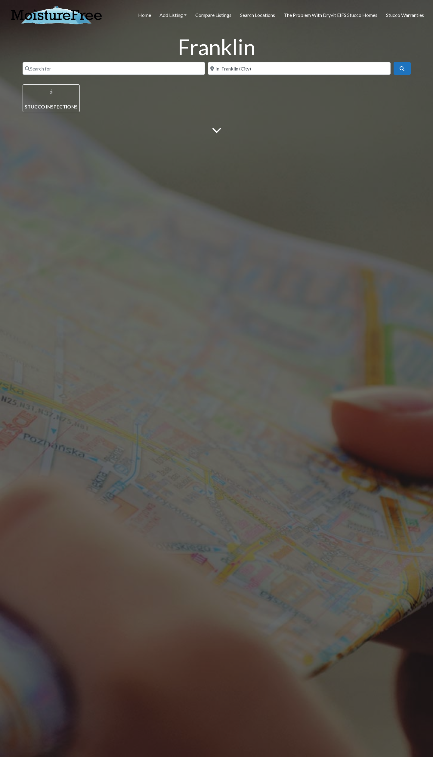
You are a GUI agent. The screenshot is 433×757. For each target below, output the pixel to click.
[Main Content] (216, 130)
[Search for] (114, 68)
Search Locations (257, 15)
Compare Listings (213, 15)
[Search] (402, 68)
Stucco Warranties (405, 15)
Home (144, 15)
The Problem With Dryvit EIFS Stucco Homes (330, 15)
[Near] (299, 68)
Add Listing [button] (171, 15)
